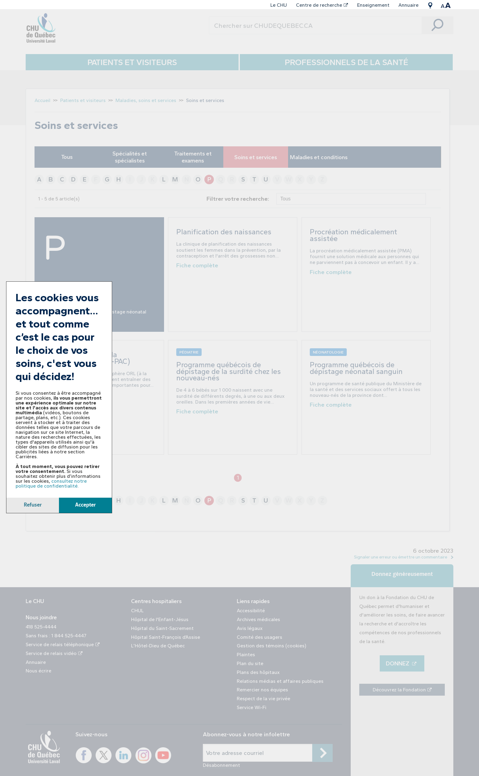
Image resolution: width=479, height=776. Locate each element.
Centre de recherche (322, 5)
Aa (445, 5)
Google (430, 5)
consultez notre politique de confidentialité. (51, 483)
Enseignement (373, 5)
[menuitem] (279, 5)
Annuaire (408, 5)
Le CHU (278, 5)
